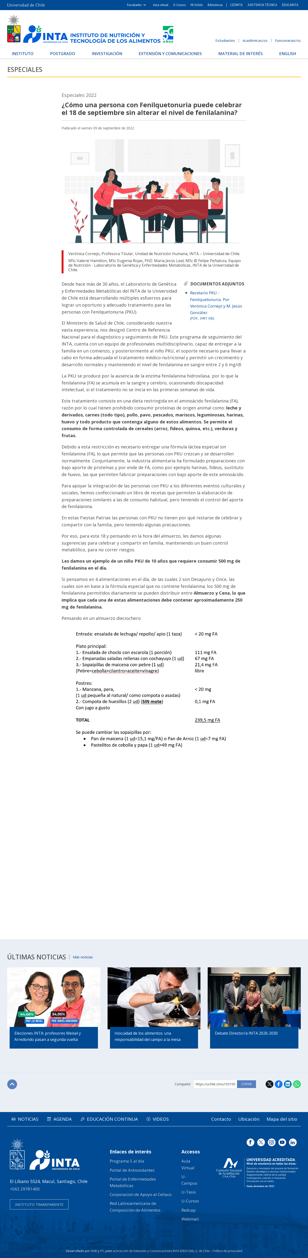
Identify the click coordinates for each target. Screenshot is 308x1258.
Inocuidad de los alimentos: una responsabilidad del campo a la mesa (148, 1036)
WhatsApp (297, 1084)
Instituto (23, 54)
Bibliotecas (215, 5)
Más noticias (83, 956)
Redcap (188, 1210)
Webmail (190, 1219)
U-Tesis (188, 1192)
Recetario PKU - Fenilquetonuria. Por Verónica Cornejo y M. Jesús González (218, 305)
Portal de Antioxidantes (132, 1170)
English (287, 54)
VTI (102, 1251)
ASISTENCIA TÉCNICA (262, 5)
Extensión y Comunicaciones (170, 54)
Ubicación (247, 1119)
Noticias (28, 1119)
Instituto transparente (39, 1204)
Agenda (64, 1119)
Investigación (106, 54)
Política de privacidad (227, 1251)
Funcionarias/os (288, 40)
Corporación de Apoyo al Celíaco (141, 1194)
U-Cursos (179, 5)
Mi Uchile (197, 5)
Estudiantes (225, 40)
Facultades (134, 5)
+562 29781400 (25, 1189)
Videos (164, 1119)
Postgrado (62, 54)
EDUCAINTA (290, 5)
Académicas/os (255, 40)
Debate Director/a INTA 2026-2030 (246, 1033)
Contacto (219, 1119)
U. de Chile (202, 1251)
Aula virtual (160, 5)
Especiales (25, 69)
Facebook (279, 1084)
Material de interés (240, 54)
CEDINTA (236, 5)
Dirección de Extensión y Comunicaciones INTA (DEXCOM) (155, 1251)
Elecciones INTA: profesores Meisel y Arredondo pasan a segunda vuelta (47, 1036)
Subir (12, 1084)
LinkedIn (288, 1084)
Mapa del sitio (281, 1119)
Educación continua (114, 1119)
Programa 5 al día (127, 1161)
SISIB (94, 1251)
